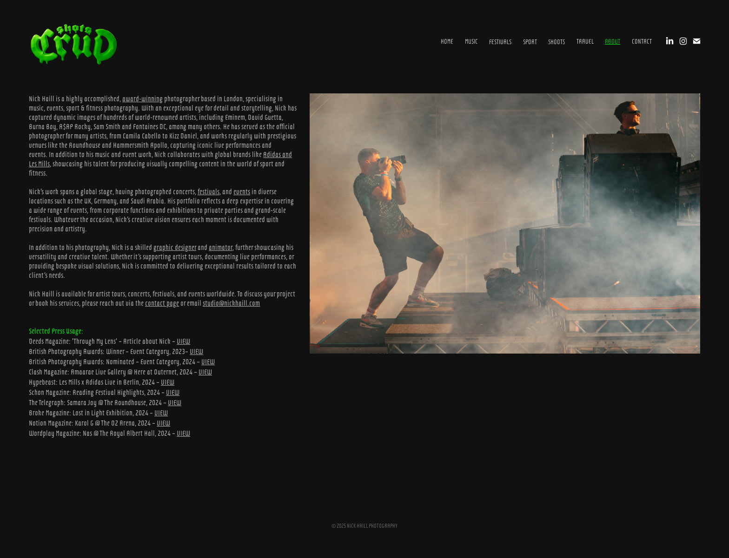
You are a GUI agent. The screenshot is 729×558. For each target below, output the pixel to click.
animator (220, 247)
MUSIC (471, 41)
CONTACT (642, 41)
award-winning (142, 98)
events (241, 191)
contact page (162, 302)
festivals (208, 191)
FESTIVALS (500, 41)
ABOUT (612, 41)
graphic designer (174, 247)
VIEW (183, 340)
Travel (585, 41)
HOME (447, 41)
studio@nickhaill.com (231, 302)
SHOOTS (556, 41)
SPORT (530, 41)
